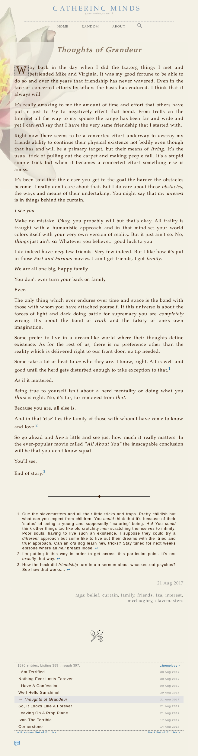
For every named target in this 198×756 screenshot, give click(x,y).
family (127, 595)
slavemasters (169, 600)
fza (159, 595)
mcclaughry (140, 600)
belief (93, 595)
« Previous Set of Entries (37, 732)
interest (173, 595)
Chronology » (170, 665)
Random (90, 26)
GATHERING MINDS (97, 8)
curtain (110, 595)
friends (145, 595)
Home (63, 26)
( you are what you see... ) (99, 13)
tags (79, 595)
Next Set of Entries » (164, 732)
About (118, 26)
